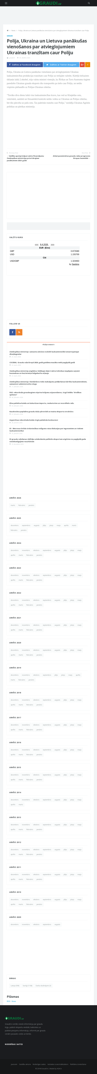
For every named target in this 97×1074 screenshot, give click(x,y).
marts (13, 505)
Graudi (10, 36)
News (13, 30)
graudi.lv (12, 58)
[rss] (19, 332)
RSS (8, 1001)
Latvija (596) (15, 986)
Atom (14, 1001)
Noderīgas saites (39, 1064)
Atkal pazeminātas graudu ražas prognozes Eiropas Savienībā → (71, 157)
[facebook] (12, 332)
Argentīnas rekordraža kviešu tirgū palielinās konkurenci (33, 420)
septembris (26, 525)
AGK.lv (59, 1068)
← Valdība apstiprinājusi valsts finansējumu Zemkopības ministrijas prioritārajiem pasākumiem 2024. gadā (25, 158)
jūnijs (51, 525)
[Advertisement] (48, 130)
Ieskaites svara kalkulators (58, 1064)
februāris (21, 505)
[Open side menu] (6, 3)
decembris (14, 525)
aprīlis (66, 525)
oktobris (36, 550)
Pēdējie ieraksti (48, 345)
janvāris (31, 505)
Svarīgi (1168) (27, 986)
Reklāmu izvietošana (78, 1064)
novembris (26, 550)
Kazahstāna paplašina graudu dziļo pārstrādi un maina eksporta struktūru (41, 411)
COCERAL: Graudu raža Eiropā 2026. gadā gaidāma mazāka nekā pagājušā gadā (42, 362)
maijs (58, 525)
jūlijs (44, 525)
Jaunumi (14, 1064)
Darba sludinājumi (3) (43, 986)
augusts (36, 525)
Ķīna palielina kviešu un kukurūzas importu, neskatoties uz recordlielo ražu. (41, 403)
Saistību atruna (25, 1064)
